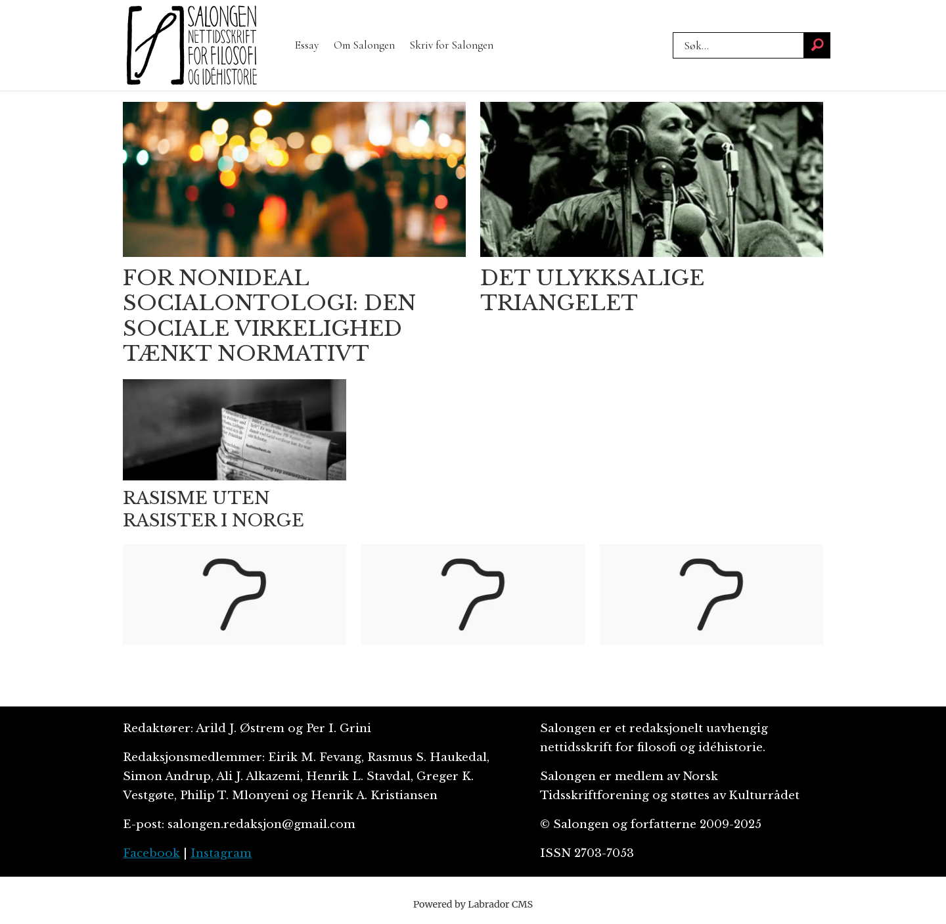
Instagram (221, 853)
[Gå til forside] (192, 45)
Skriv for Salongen (451, 45)
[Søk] (817, 45)
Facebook (151, 853)
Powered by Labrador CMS (473, 904)
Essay (307, 45)
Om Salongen (364, 45)
